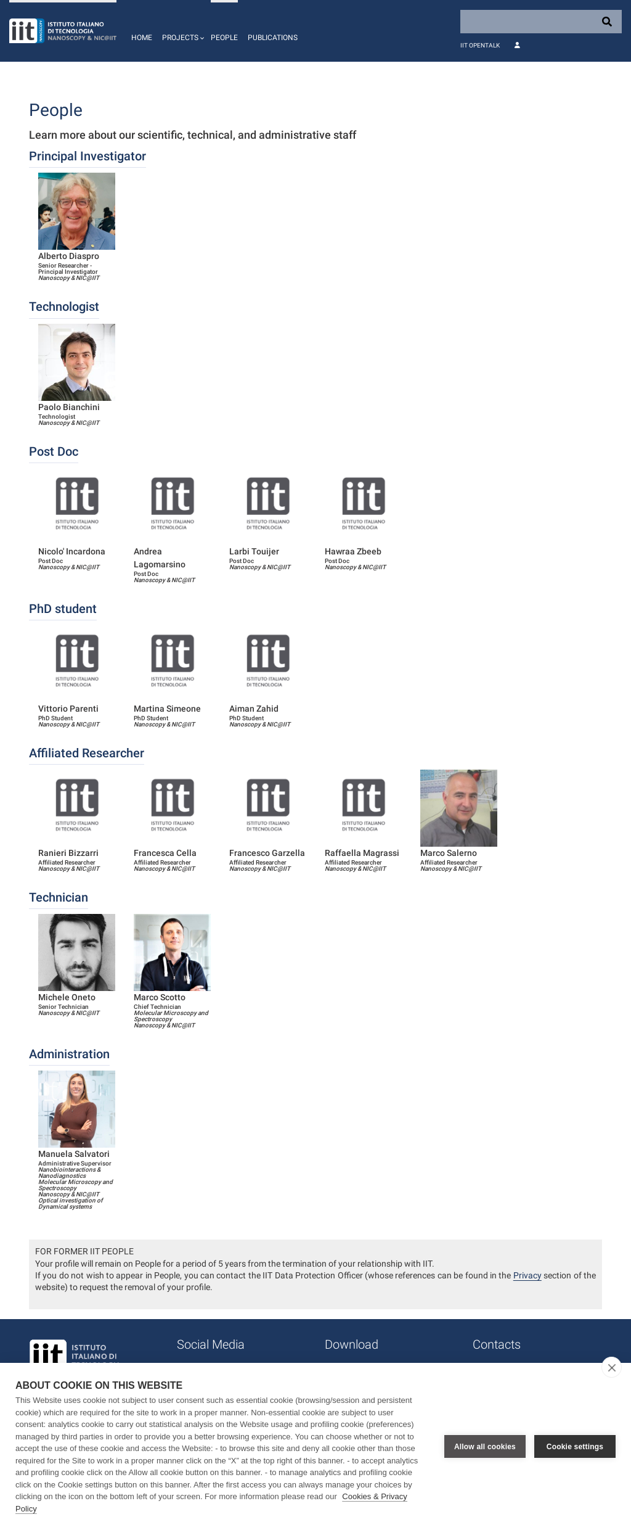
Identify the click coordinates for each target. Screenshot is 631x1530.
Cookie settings (575, 1446)
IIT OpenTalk (480, 45)
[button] (181, 31)
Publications (273, 37)
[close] (611, 1367)
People (224, 37)
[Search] (541, 21)
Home (141, 37)
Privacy (527, 1275)
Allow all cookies (485, 1446)
